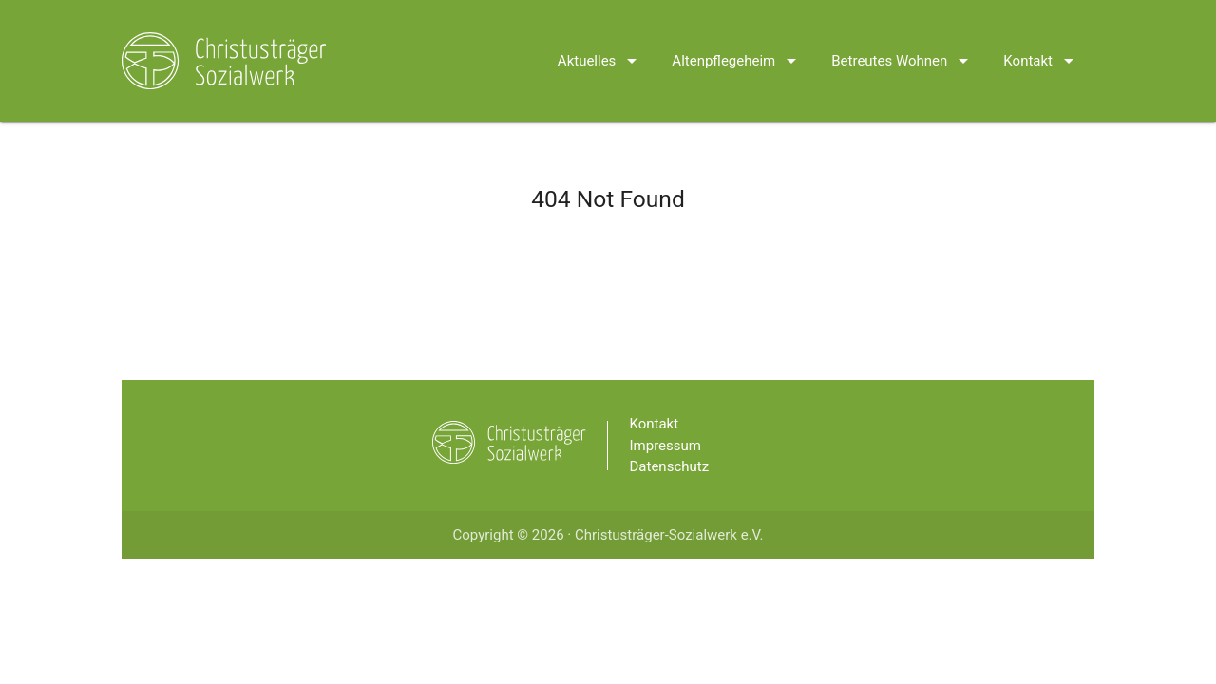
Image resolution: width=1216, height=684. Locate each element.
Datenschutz (670, 466)
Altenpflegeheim (737, 36)
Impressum (665, 445)
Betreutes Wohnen (903, 36)
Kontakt (1041, 36)
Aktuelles (601, 36)
